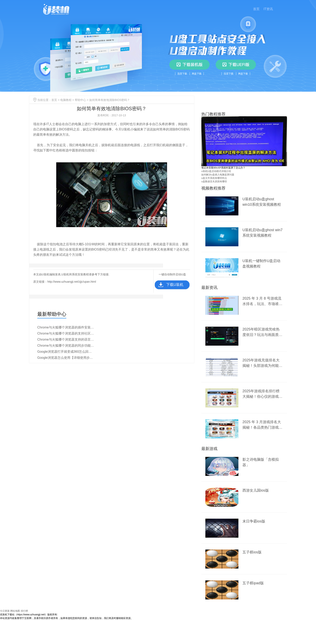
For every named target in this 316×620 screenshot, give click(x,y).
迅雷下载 (182, 73)
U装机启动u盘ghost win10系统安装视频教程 (261, 202)
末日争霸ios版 (253, 521)
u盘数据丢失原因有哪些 (214, 181)
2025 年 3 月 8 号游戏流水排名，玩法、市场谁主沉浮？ (262, 301)
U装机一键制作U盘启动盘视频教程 (261, 263)
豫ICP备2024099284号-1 (71, 614)
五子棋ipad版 (253, 583)
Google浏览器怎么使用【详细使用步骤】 (66, 357)
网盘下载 (197, 73)
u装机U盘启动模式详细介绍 (216, 171)
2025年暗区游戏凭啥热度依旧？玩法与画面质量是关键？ (262, 332)
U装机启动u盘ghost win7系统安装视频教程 (262, 232)
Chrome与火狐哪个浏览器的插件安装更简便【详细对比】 (66, 327)
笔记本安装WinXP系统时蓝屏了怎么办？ (223, 167)
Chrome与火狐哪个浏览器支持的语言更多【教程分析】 (66, 339)
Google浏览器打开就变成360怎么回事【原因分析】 (66, 351)
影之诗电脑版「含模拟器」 (260, 462)
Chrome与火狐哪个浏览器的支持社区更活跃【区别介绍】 (66, 333)
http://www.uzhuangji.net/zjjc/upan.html (71, 281)
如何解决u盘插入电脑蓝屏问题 (217, 174)
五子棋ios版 (252, 552)
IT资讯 (268, 9)
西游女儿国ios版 (255, 490)
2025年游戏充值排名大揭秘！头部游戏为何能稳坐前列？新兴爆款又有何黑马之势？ (262, 363)
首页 (256, 9)
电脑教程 (66, 100)
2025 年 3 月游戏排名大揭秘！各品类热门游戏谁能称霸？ (262, 424)
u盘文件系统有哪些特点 (214, 178)
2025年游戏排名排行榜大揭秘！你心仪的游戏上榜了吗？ (262, 394)
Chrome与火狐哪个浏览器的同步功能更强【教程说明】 (66, 345)
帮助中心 (80, 100)
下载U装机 (174, 285)
